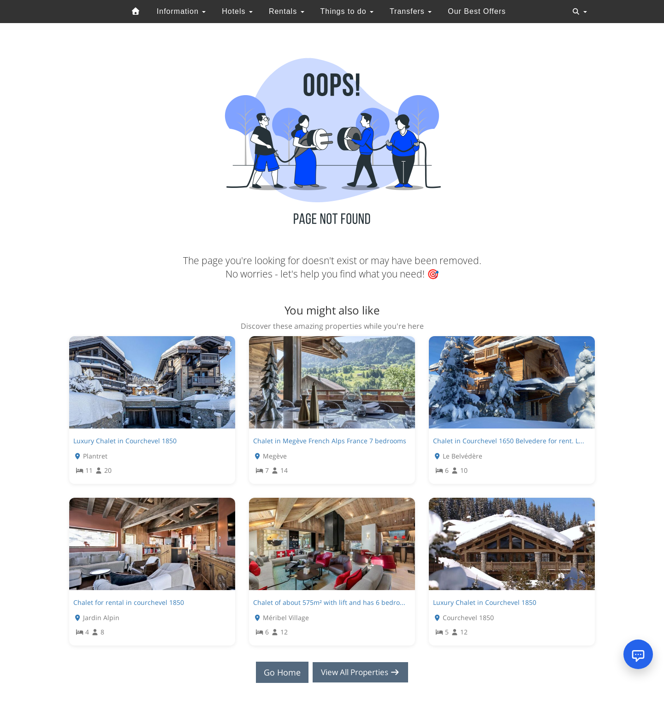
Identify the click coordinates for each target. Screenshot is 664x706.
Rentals (286, 11)
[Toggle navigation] (579, 11)
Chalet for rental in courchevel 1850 (128, 602)
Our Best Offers (477, 11)
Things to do (347, 11)
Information (181, 11)
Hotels (237, 11)
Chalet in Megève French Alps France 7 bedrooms (329, 440)
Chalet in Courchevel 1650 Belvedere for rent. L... (508, 440)
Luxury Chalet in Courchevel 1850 (125, 440)
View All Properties (360, 672)
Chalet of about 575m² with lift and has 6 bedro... (329, 602)
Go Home (279, 672)
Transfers (411, 11)
